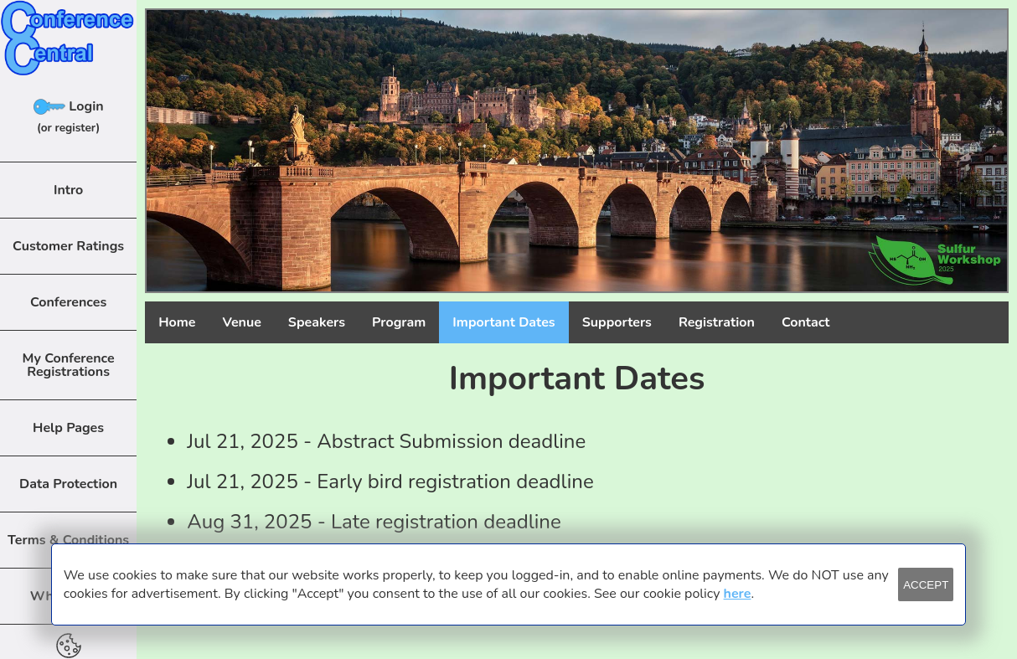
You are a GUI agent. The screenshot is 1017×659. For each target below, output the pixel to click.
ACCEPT (925, 585)
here (737, 593)
